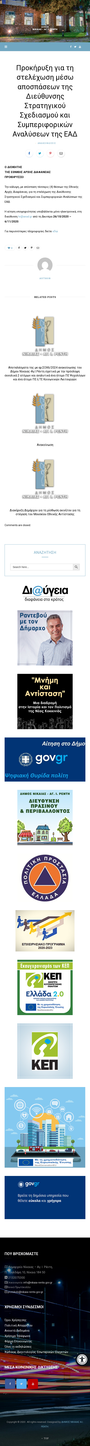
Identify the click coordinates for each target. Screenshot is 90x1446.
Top (45, 1438)
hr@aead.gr (25, 216)
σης (24, 1320)
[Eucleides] (82, 1360)
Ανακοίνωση (45, 445)
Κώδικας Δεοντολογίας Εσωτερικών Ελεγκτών (36, 1352)
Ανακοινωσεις (47, 143)
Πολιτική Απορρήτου (18, 1325)
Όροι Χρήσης (13, 1320)
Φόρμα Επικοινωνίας (18, 1341)
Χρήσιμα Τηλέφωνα (17, 1336)
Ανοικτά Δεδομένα (17, 1330)
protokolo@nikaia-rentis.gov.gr (25, 1291)
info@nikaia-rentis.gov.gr (37, 1282)
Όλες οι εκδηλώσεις (18, 1346)
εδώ (55, 231)
